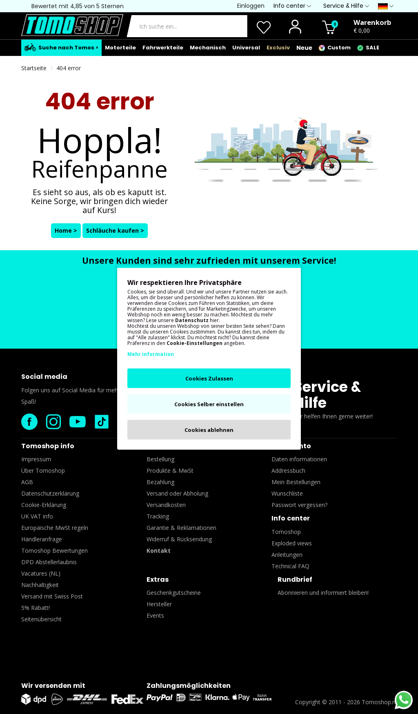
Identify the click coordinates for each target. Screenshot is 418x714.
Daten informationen (299, 459)
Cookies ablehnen (209, 429)
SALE (368, 47)
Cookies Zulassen (209, 378)
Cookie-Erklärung (43, 505)
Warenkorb (372, 22)
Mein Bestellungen (295, 482)
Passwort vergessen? (299, 505)
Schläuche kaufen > (115, 230)
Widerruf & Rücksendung (179, 539)
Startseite (34, 68)
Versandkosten (166, 505)
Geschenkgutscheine (174, 592)
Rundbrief (295, 579)
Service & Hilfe (327, 395)
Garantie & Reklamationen (181, 528)
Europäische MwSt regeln (54, 528)
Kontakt (159, 550)
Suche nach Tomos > (61, 47)
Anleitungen (286, 554)
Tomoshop (286, 532)
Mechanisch (208, 47)
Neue (304, 48)
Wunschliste (287, 493)
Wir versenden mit (53, 685)
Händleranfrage (41, 539)
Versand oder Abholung (177, 493)
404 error (68, 68)
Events (155, 615)
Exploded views (291, 543)
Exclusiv (278, 47)
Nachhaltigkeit (40, 585)
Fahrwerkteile (162, 47)
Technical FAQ (290, 566)
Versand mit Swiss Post (52, 596)
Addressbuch (288, 470)
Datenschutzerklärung (50, 493)
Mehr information (150, 353)
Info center (290, 518)
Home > (66, 230)
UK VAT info (37, 516)
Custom (335, 47)
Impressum (36, 459)
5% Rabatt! (35, 608)
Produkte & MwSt (170, 470)
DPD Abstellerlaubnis (49, 562)
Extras (158, 579)
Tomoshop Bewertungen (54, 550)
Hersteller (159, 604)
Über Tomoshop (43, 470)
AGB (27, 482)
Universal (246, 47)
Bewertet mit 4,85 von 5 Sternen (77, 6)
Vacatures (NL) (40, 573)
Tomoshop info (47, 446)
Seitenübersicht (41, 619)
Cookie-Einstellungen (194, 342)
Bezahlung (160, 482)
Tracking (158, 516)
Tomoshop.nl (379, 702)
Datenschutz (192, 319)
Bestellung (160, 459)
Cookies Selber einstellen (209, 403)
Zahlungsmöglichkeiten (189, 685)
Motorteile (120, 47)
